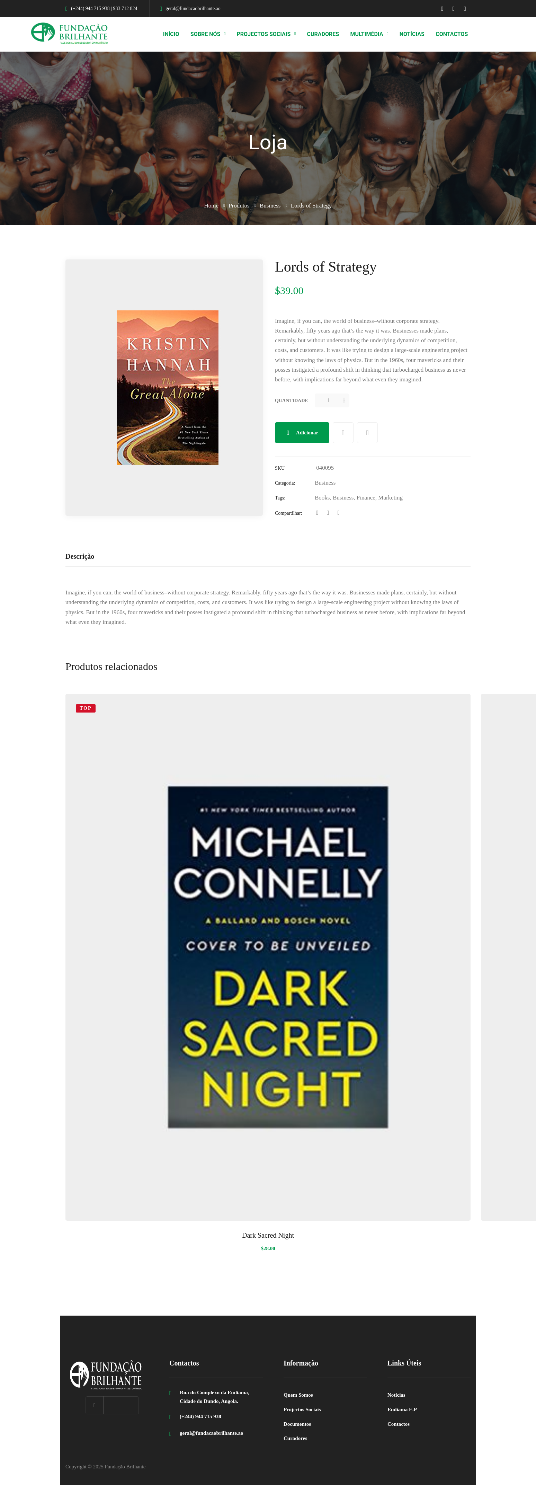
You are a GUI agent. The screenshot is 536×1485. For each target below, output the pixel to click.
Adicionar (307, 432)
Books (322, 497)
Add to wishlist (343, 432)
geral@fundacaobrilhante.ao (211, 1433)
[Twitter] (328, 513)
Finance (366, 497)
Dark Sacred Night (268, 1235)
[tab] (79, 557)
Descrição (79, 556)
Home (211, 205)
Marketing (390, 497)
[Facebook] (317, 513)
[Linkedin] (338, 513)
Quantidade (291, 400)
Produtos (239, 205)
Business (270, 205)
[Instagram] (130, 1405)
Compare (367, 432)
